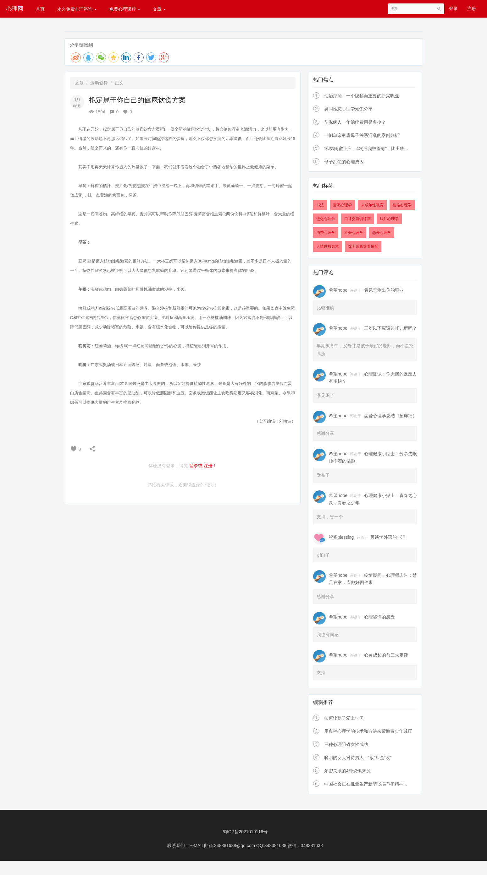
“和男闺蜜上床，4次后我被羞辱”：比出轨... (366, 148)
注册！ (210, 465)
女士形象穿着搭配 (363, 246)
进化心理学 (325, 219)
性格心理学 (402, 205)
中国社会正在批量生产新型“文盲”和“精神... (365, 783)
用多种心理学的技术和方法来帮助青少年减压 (368, 731)
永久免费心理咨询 (77, 9)
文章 (159, 9)
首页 (40, 9)
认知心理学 (389, 219)
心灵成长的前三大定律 (386, 654)
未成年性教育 (372, 205)
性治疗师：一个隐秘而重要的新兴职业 (361, 95)
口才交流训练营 (357, 219)
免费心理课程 (124, 9)
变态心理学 (342, 205)
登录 (453, 8)
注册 (471, 8)
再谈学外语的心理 (388, 537)
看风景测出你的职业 (384, 290)
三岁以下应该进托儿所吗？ (390, 328)
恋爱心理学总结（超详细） (390, 415)
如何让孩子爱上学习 (344, 718)
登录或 (195, 465)
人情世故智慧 (327, 246)
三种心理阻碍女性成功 (346, 744)
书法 (320, 205)
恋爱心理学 (381, 232)
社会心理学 (353, 232)
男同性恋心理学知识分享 (348, 108)
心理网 (14, 9)
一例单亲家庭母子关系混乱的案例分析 (361, 135)
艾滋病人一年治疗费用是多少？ (355, 122)
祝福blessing (341, 537)
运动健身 (99, 82)
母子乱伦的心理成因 (344, 161)
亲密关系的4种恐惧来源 (347, 770)
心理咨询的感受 (379, 616)
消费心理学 (325, 232)
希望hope (338, 290)
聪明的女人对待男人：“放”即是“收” (358, 757)
